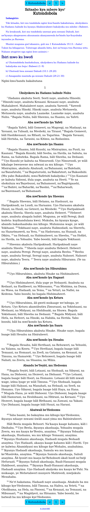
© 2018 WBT (45, 509)
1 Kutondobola (36, 3)
